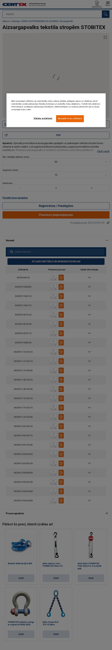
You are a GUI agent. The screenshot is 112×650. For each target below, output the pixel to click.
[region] (56, 110)
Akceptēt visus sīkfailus (70, 118)
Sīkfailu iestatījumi (43, 118)
